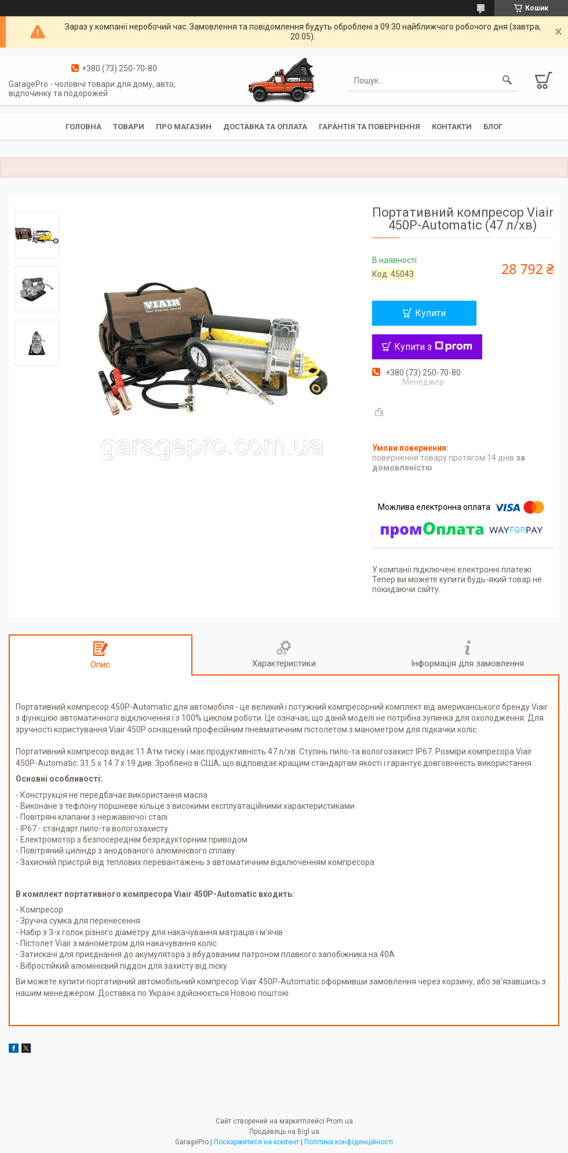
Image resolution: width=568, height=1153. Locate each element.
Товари (128, 126)
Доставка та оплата (265, 126)
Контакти (452, 126)
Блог (493, 126)
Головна (83, 126)
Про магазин (184, 126)
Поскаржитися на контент (256, 1142)
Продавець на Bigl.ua (284, 1132)
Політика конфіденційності (348, 1142)
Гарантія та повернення (369, 126)
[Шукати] (507, 80)
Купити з (433, 346)
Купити (430, 313)
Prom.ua (339, 1121)
